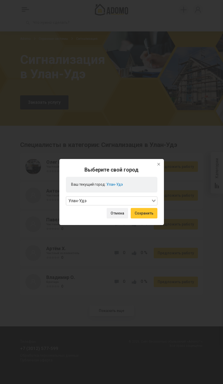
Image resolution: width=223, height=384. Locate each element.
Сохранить (144, 213)
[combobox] (111, 200)
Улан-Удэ (114, 184)
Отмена (117, 213)
